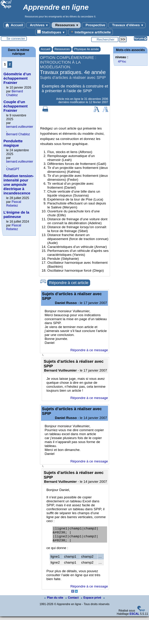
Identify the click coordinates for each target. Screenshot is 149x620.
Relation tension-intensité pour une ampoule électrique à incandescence (18, 184)
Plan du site (54, 601)
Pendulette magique (12, 143)
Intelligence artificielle (90, 32)
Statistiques (51, 32)
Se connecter (15, 38)
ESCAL (134, 617)
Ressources (66, 25)
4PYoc (122, 61)
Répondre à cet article (68, 282)
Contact (73, 601)
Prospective (94, 25)
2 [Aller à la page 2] (10, 64)
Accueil (14, 25)
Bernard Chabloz (14, 93)
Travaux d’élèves (127, 25)
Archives (38, 25)
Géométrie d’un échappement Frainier (17, 78)
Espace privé (91, 601)
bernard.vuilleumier (19, 126)
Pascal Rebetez (13, 203)
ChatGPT (12, 169)
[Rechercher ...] (104, 39)
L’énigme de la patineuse (16, 214)
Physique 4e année (86, 49)
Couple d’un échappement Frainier (15, 106)
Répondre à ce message (89, 350)
